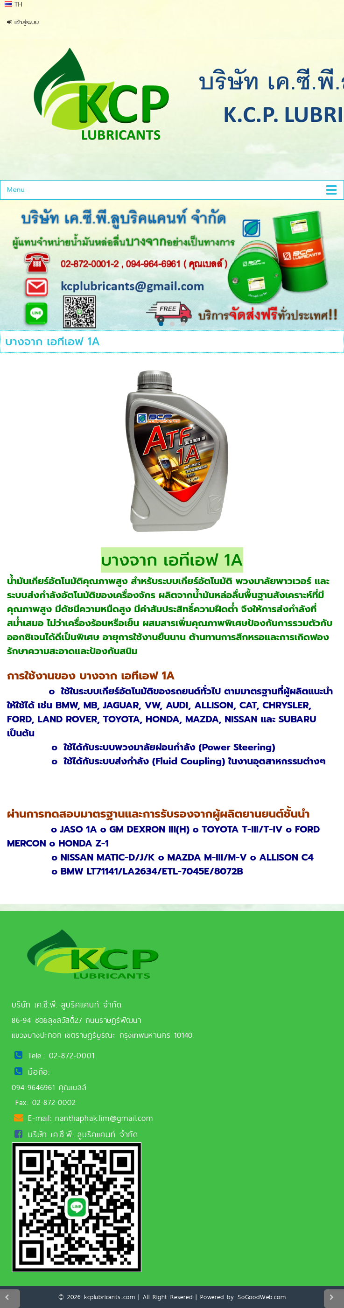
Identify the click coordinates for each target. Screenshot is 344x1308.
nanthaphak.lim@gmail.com (104, 1118)
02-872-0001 (72, 1055)
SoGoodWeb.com (262, 1297)
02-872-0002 (54, 1102)
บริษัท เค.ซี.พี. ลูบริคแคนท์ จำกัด (83, 1134)
